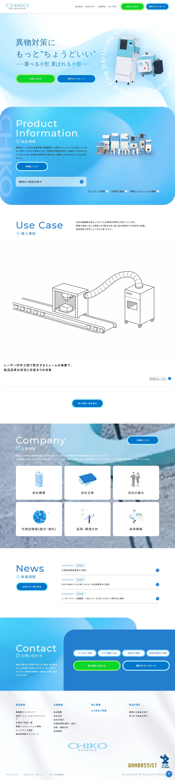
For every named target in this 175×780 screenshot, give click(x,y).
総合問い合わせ (97, 665)
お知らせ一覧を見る (31, 586)
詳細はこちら (32, 166)
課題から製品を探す (30, 181)
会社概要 (58, 712)
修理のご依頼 (133, 653)
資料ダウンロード (157, 6)
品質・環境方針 (61, 727)
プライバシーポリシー (33, 774)
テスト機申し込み (109, 653)
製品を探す (90, 6)
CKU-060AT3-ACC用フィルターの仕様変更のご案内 (86, 584)
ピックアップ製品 (96, 191)
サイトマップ (12, 774)
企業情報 (101, 6)
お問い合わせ (132, 6)
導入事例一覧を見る (87, 403)
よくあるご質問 (85, 653)
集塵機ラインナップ (25, 712)
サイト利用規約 (56, 774)
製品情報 (78, 6)
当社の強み (59, 719)
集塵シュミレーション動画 (143, 191)
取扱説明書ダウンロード (27, 734)
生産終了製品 (117, 191)
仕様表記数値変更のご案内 (74, 570)
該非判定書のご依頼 (158, 653)
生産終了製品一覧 (24, 722)
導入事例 (112, 6)
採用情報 (58, 731)
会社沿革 (58, 715)
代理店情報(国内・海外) (65, 723)
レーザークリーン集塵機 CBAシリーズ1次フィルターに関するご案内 (93, 598)
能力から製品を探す (138, 715)
